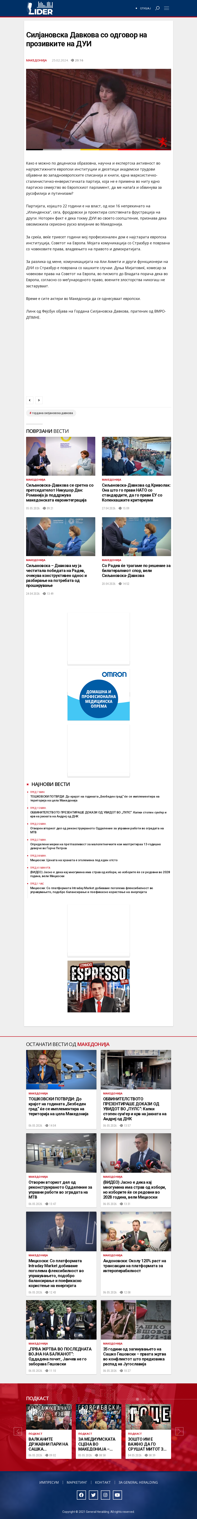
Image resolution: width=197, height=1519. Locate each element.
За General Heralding (138, 1482)
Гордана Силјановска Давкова (52, 413)
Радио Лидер (40, 8)
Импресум (49, 1482)
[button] (18, 1431)
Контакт (103, 1482)
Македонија (36, 60)
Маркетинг (77, 1482)
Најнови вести (50, 784)
